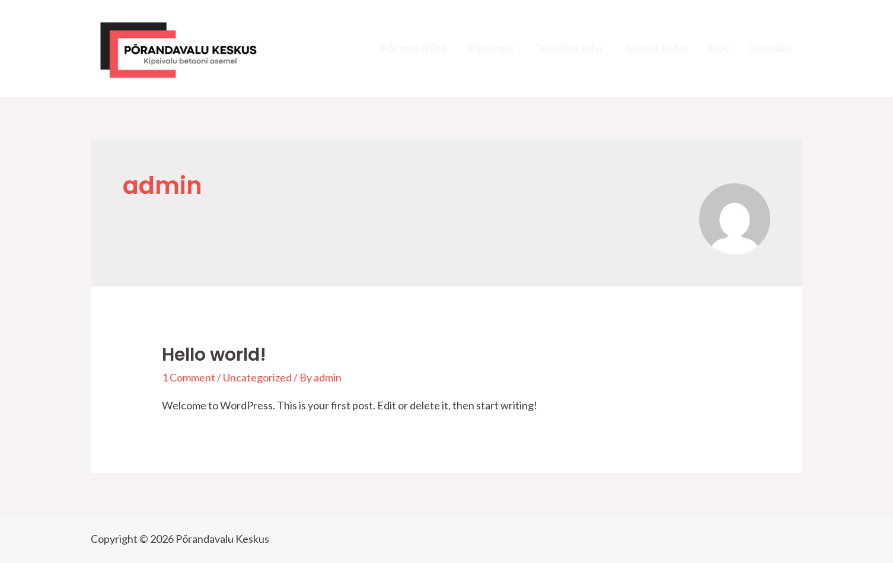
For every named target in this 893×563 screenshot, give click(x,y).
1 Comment (188, 377)
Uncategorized (257, 377)
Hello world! (214, 354)
